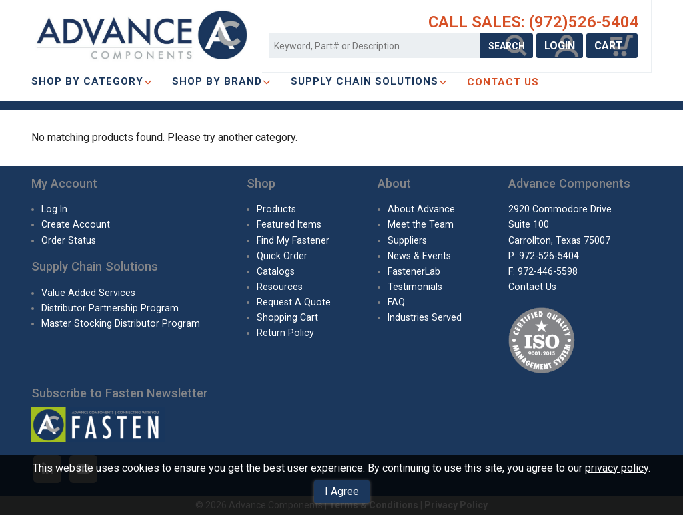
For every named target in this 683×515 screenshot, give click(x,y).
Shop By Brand (221, 81)
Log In (54, 209)
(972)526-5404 (584, 22)
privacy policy (616, 468)
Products (276, 209)
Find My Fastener (293, 240)
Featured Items (289, 224)
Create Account (75, 224)
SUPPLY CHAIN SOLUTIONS (369, 81)
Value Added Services (88, 292)
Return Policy (285, 332)
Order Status (68, 240)
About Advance (421, 209)
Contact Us (532, 286)
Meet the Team (421, 224)
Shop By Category (91, 81)
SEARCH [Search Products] (506, 46)
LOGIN (559, 45)
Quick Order (282, 255)
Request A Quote (294, 302)
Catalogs (276, 271)
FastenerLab (414, 271)
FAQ (396, 302)
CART (612, 45)
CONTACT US (503, 82)
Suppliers (407, 240)
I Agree (342, 491)
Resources (280, 286)
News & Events (419, 255)
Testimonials (415, 286)
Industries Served (425, 317)
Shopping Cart (287, 317)
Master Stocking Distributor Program (120, 323)
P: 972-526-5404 (543, 255)
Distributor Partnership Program (110, 308)
